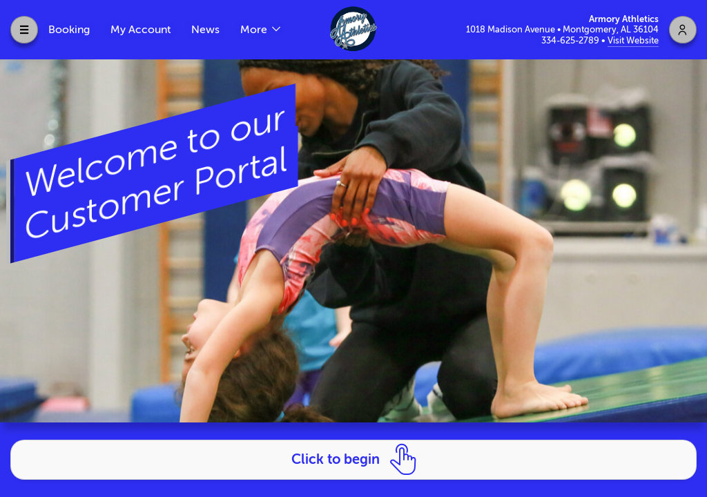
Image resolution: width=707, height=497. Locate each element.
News (205, 29)
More (255, 29)
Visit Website (633, 40)
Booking (69, 29)
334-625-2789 (571, 40)
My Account (140, 29)
